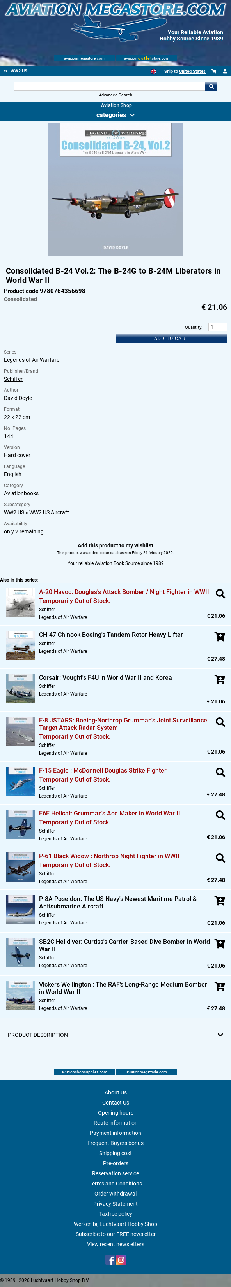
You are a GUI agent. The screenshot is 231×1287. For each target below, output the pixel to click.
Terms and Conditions (115, 1183)
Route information (116, 1123)
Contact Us (115, 1102)
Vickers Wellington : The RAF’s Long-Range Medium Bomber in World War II (123, 988)
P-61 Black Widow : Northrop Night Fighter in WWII (109, 856)
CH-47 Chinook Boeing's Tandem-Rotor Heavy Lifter (111, 634)
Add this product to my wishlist (115, 545)
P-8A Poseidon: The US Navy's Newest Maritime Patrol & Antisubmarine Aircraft (118, 902)
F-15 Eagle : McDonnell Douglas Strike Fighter (103, 770)
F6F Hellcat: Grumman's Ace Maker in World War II (109, 813)
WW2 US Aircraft (49, 512)
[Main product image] (115, 255)
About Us (116, 1092)
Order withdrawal (115, 1194)
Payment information (115, 1133)
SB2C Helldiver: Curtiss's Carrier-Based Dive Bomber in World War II (124, 945)
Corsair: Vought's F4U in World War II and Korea (105, 677)
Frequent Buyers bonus (115, 1143)
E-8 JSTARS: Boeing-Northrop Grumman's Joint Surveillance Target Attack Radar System (123, 724)
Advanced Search (115, 95)
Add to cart (171, 338)
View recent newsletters (115, 1244)
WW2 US (14, 512)
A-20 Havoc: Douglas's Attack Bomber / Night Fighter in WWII (124, 592)
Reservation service (115, 1173)
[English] (153, 71)
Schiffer (13, 379)
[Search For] (110, 86)
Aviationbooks (21, 493)
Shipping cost (115, 1153)
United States (192, 71)
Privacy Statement (115, 1204)
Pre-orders (115, 1163)
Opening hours (115, 1113)
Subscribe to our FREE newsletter (116, 1234)
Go (211, 86)
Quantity (193, 327)
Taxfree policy (115, 1214)
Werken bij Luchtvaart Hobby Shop (115, 1224)
